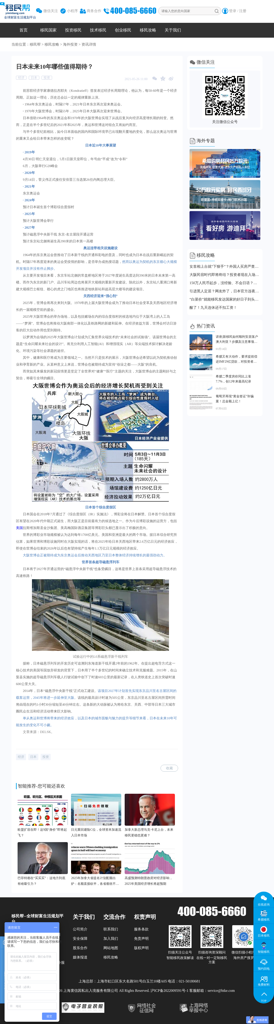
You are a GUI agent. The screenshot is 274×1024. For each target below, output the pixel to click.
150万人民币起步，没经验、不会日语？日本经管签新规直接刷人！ (225, 283)
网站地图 (110, 948)
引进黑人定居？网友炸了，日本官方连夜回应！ (225, 291)
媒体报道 (80, 957)
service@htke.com (221, 991)
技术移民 (98, 30)
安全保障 (80, 938)
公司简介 (80, 929)
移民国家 (48, 30)
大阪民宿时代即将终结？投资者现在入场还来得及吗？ (225, 275)
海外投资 (70, 44)
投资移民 (73, 30)
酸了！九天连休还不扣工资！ (213, 307)
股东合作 (80, 948)
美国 (19, 528)
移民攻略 (148, 30)
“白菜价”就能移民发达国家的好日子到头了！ (225, 299)
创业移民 (123, 30)
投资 (47, 77)
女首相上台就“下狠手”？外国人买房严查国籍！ (225, 266)
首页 (23, 30)
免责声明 (141, 938)
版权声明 (141, 948)
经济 (21, 77)
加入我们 (110, 938)
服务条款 (141, 929)
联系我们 (110, 929)
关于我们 (173, 30)
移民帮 (35, 44)
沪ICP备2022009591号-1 (169, 991)
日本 (34, 77)
